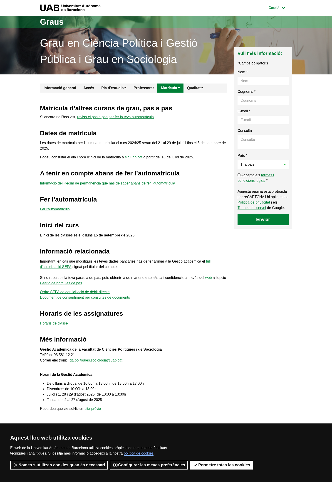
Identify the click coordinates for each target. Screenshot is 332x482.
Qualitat (194, 88)
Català (280, 7)
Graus (52, 22)
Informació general (60, 88)
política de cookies (139, 453)
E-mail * (244, 111)
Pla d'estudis (112, 88)
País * (242, 155)
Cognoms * (246, 91)
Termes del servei (252, 208)
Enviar (263, 219)
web (209, 278)
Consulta (245, 131)
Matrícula (169, 88)
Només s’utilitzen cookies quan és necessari (59, 465)
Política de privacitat (254, 202)
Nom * (243, 72)
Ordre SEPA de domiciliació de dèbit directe (75, 292)
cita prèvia (93, 409)
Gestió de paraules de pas (61, 283)
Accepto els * (256, 177)
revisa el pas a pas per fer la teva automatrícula (115, 117)
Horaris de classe (54, 323)
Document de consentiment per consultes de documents (85, 297)
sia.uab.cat (133, 157)
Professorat (144, 88)
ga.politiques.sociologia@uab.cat (96, 360)
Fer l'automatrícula (55, 209)
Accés (88, 88)
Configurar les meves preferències (149, 465)
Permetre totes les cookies (221, 465)
